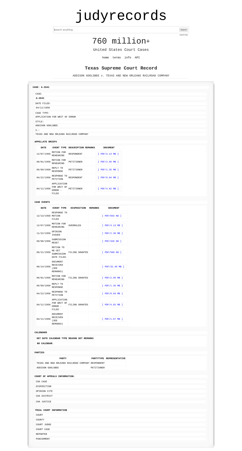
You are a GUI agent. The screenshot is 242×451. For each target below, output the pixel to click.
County (40, 420)
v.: (37, 130)
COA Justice (43, 401)
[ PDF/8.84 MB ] (108, 177)
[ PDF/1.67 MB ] (112, 319)
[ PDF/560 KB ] (111, 252)
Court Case (43, 429)
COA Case (41, 381)
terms (117, 57)
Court (39, 415)
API (137, 57)
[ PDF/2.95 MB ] (108, 162)
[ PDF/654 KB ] (111, 216)
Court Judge (43, 424)
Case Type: (42, 113)
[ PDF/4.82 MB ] (108, 189)
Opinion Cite (44, 391)
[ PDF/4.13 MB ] (108, 154)
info (128, 57)
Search (183, 30)
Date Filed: (43, 103)
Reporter (41, 434)
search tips (184, 35)
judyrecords (121, 16)
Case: (38, 94)
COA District (44, 396)
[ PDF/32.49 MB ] (113, 267)
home (105, 57)
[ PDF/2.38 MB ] (112, 233)
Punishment (43, 439)
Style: (39, 121)
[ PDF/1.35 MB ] (108, 170)
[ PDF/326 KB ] (111, 241)
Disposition (43, 386)
